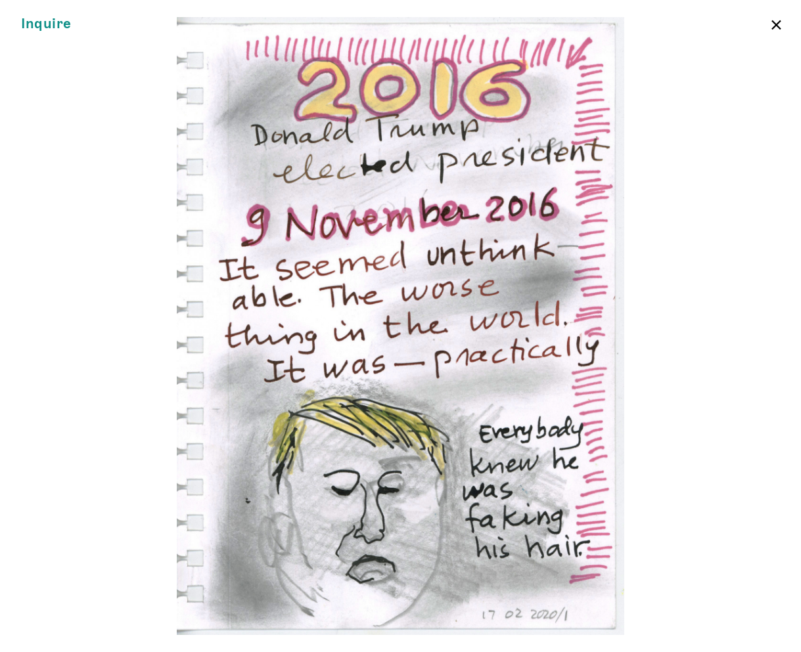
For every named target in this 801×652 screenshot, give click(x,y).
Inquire (46, 24)
